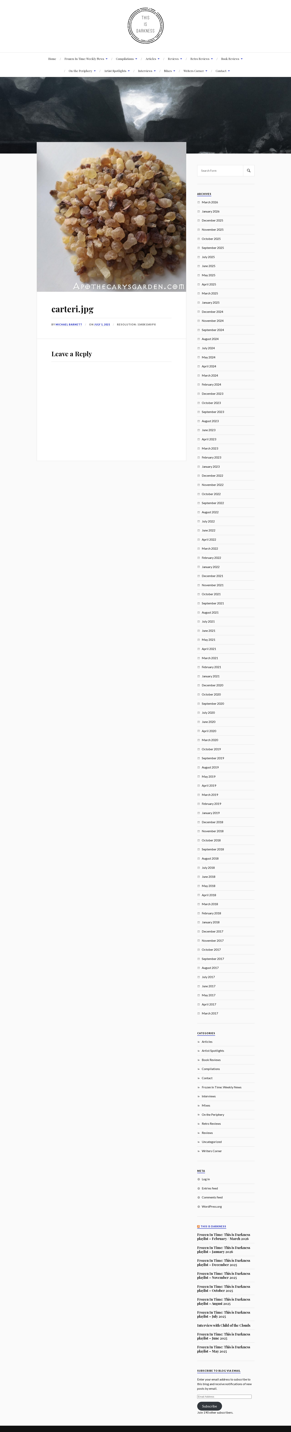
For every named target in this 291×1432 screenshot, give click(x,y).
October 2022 (211, 494)
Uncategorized (212, 1141)
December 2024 (212, 311)
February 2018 (211, 913)
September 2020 (213, 703)
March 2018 (210, 904)
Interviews (145, 71)
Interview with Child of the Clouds (223, 1325)
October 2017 (211, 949)
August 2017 (210, 967)
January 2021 (211, 676)
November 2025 (213, 229)
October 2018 (211, 840)
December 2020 (212, 685)
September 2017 (213, 958)
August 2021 (210, 612)
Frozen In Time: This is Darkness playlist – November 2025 (223, 1275)
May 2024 (208, 357)
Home (52, 59)
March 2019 (210, 794)
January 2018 (211, 922)
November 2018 (213, 831)
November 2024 (213, 320)
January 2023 (211, 466)
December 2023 (212, 393)
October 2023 (211, 403)
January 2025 (211, 302)
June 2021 (208, 630)
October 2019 (211, 749)
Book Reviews (230, 59)
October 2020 (211, 694)
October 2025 (211, 238)
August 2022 (210, 512)
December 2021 (212, 576)
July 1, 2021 (102, 324)
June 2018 (208, 876)
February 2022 (211, 557)
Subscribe (209, 1406)
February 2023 (211, 457)
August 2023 (210, 421)
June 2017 (208, 986)
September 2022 (213, 503)
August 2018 (210, 858)
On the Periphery (213, 1114)
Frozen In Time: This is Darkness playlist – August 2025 (223, 1301)
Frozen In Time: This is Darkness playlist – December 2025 (223, 1262)
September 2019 (213, 758)
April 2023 (209, 439)
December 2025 (212, 220)
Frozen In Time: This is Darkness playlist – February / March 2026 (223, 1237)
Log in (206, 1179)
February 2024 (211, 384)
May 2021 (208, 639)
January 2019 (211, 813)
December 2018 (212, 822)
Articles (151, 59)
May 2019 (208, 776)
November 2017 (213, 940)
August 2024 (210, 339)
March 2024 (210, 375)
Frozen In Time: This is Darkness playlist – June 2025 (223, 1336)
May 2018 (208, 886)
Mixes (168, 71)
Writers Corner (194, 71)
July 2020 (208, 712)
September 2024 (213, 330)
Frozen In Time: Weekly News (84, 59)
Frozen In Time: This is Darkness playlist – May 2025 (223, 1349)
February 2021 (211, 667)
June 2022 (208, 530)
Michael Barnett (69, 324)
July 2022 (208, 521)
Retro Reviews (199, 59)
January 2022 (211, 567)
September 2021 (213, 603)
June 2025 (208, 266)
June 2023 (208, 430)
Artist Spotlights (115, 71)
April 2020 (209, 731)
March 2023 (210, 448)
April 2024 (209, 366)
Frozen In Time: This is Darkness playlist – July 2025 (223, 1314)
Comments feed (212, 1197)
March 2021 (210, 658)
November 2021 (213, 585)
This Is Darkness (213, 1226)
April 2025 (209, 284)
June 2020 (208, 721)
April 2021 (209, 649)
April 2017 (209, 1004)
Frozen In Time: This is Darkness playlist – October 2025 (223, 1288)
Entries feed (210, 1188)
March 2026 (210, 202)
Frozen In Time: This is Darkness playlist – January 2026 (223, 1250)
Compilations (125, 59)
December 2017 (212, 931)
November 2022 (213, 484)
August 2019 (210, 767)
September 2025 (213, 247)
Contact (221, 71)
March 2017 (210, 1013)
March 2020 (210, 740)
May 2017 (208, 995)
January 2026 (211, 211)
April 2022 (209, 539)
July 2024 (208, 348)
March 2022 (210, 548)
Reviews (173, 59)
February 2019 (211, 803)
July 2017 (208, 977)
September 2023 (213, 412)
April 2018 (209, 895)
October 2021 (211, 594)
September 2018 (213, 849)
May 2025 (208, 275)
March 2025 (210, 293)
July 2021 (208, 621)
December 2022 (212, 475)
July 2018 (208, 867)
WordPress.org (212, 1206)
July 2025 (208, 257)
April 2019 (209, 785)
